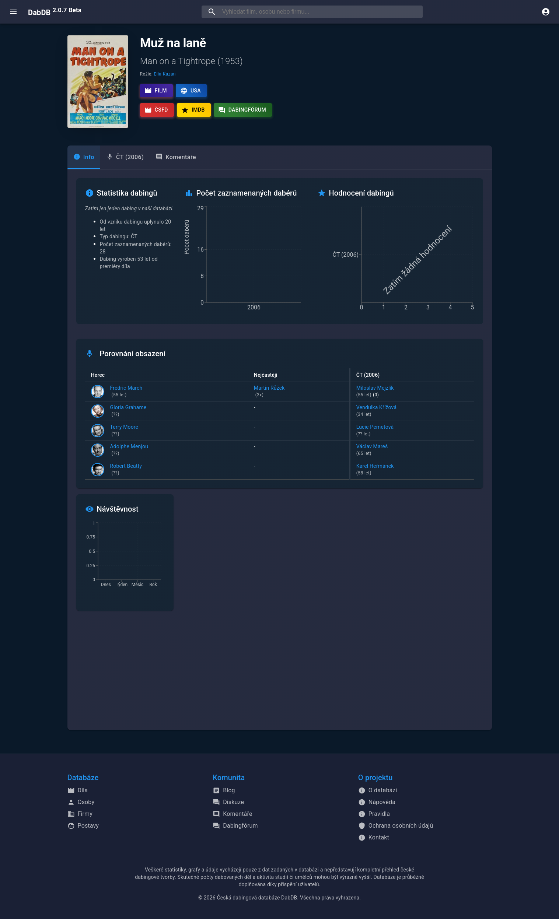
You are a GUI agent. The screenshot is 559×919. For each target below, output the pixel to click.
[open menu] (13, 12)
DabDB (54, 12)
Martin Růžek (298, 392)
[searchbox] (321, 12)
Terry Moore (124, 431)
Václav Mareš (412, 450)
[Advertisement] (279, 674)
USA (190, 90)
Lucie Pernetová (412, 431)
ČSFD (156, 110)
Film (155, 90)
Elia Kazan (165, 74)
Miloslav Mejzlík (412, 392)
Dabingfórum (242, 110)
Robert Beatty (126, 470)
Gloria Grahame (128, 411)
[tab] (83, 157)
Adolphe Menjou (129, 450)
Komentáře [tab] (176, 157)
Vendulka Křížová (412, 411)
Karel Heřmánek (412, 470)
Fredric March (126, 392)
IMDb (193, 110)
